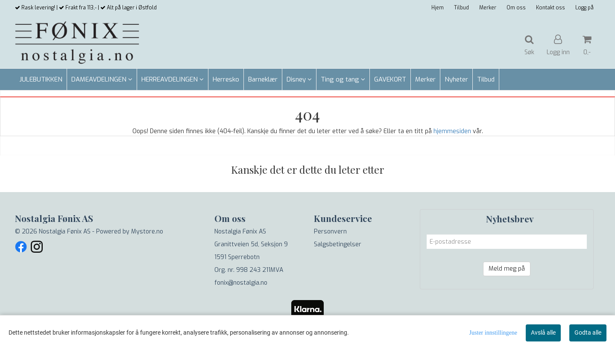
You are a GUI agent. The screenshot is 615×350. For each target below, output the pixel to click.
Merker (487, 7)
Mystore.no (147, 232)
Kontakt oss (550, 7)
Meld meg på (507, 269)
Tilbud (461, 7)
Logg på (584, 7)
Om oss (516, 7)
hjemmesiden (452, 131)
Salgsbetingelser (337, 244)
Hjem (437, 7)
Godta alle (587, 332)
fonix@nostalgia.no (240, 283)
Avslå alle (543, 332)
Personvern (330, 232)
